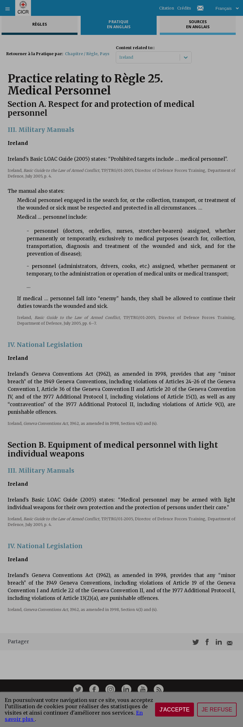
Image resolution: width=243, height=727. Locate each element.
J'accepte (174, 709)
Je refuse (217, 709)
